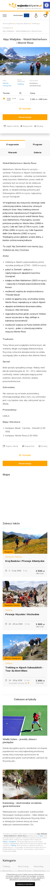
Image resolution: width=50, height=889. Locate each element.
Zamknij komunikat (25, 884)
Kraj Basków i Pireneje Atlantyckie (24, 561)
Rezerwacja (25, 463)
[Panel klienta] (36, 15)
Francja (16, 605)
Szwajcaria (7, 28)
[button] (3, 61)
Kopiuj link (27, 126)
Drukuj (38, 126)
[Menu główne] (4, 15)
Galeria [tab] (37, 152)
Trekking (35, 23)
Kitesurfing (38, 866)
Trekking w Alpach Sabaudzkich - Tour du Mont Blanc (24, 669)
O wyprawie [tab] (12, 144)
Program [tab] (37, 144)
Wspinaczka (39, 871)
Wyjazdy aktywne (23, 23)
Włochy (5, 83)
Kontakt (25, 108)
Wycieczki (9, 557)
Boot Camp (23, 866)
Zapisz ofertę (13, 126)
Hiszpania (8, 552)
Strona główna (8, 23)
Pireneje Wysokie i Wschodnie (22, 614)
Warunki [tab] (12, 152)
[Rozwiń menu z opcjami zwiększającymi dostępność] (46, 5)
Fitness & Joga (24, 871)
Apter (41, 836)
